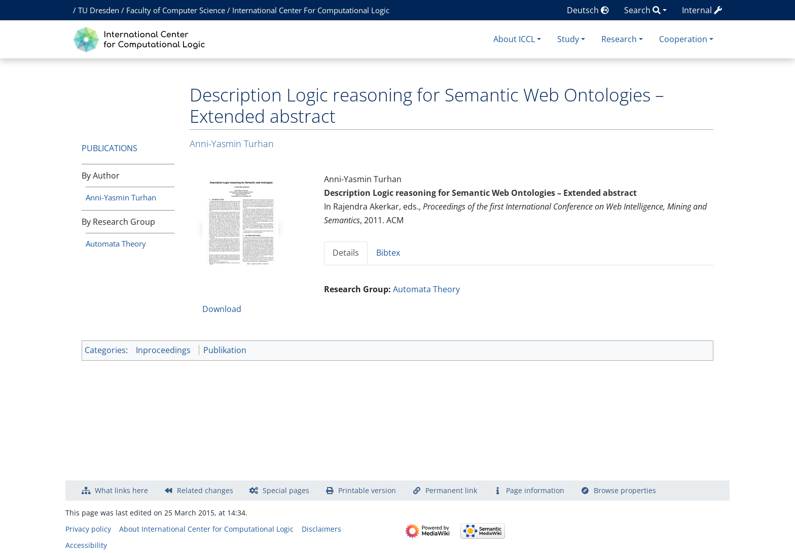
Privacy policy (88, 529)
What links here (121, 490)
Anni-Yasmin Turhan (121, 197)
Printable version (367, 490)
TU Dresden (98, 10)
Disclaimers (321, 529)
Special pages (286, 490)
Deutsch (588, 10)
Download (221, 309)
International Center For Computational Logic (310, 10)
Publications (109, 148)
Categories (105, 350)
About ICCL (514, 39)
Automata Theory (116, 243)
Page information (535, 490)
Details (346, 252)
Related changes (205, 490)
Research (619, 39)
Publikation (224, 350)
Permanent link (451, 490)
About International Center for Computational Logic (206, 529)
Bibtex (388, 252)
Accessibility (86, 545)
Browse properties (625, 490)
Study (568, 39)
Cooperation (683, 39)
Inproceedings (163, 350)
